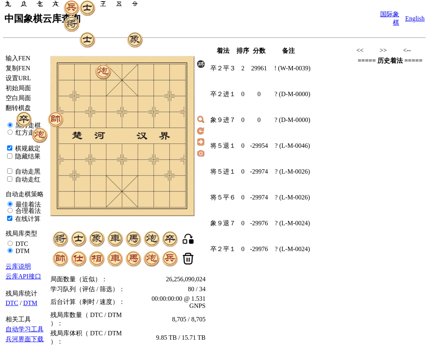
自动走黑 (26, 171)
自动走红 (26, 179)
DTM (22, 251)
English (415, 18)
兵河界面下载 (25, 339)
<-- (407, 50)
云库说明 (18, 266)
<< (360, 50)
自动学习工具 (25, 329)
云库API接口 (23, 276)
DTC (21, 243)
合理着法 (27, 210)
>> (383, 50)
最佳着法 (27, 204)
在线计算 (26, 218)
